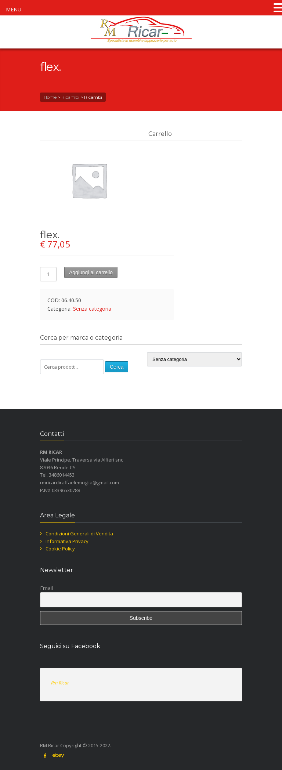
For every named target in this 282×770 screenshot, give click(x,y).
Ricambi (70, 97)
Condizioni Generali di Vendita (79, 533)
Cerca (116, 367)
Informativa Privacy (67, 541)
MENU (13, 9)
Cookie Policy (60, 548)
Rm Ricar (60, 682)
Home (50, 97)
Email (46, 588)
